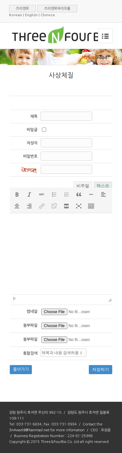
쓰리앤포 (22, 8)
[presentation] (16, 194)
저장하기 (100, 369)
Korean (15, 15)
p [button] (14, 298)
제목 (33, 116)
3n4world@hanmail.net (29, 430)
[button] (17, 194)
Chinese (48, 15)
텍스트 (103, 185)
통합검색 (30, 353)
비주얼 (82, 185)
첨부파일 (30, 325)
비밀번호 (30, 156)
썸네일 (32, 311)
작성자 (32, 143)
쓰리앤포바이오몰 (57, 8)
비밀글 (32, 130)
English (31, 15)
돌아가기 (21, 369)
